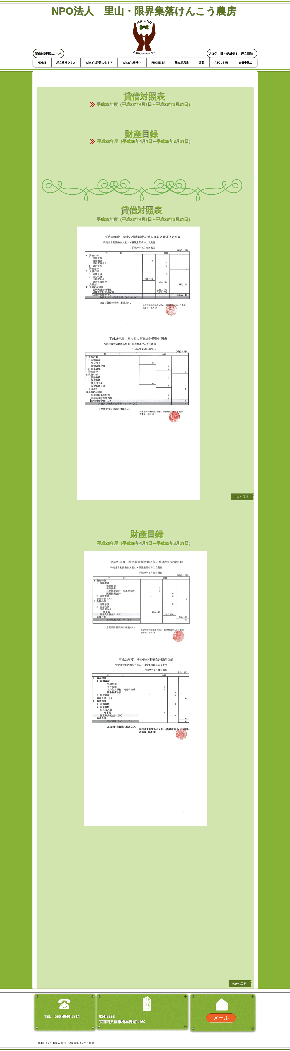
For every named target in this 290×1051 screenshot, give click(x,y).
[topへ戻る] (242, 496)
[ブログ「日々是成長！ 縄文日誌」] (232, 53)
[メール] (221, 1018)
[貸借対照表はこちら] (48, 53)
